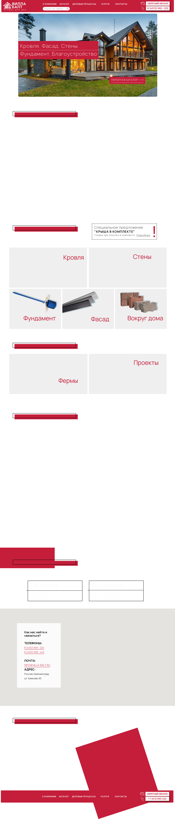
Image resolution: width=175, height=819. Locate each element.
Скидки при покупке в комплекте (114, 235)
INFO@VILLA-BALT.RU (37, 665)
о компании (50, 4)
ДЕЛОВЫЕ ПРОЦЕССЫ (84, 4)
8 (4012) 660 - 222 (157, 8)
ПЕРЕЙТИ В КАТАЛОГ (124, 79)
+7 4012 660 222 (157, 798)
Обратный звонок (157, 3)
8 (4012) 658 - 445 (34, 652)
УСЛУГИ (105, 4)
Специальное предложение (118, 227)
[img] (15, 6)
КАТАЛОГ (65, 4)
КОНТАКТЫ (121, 4)
